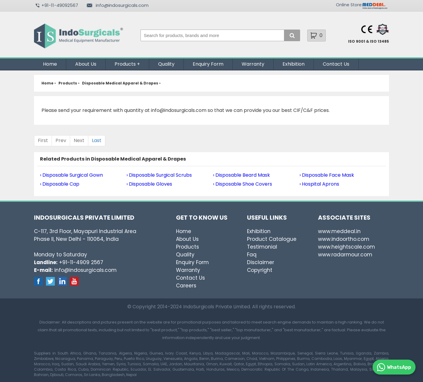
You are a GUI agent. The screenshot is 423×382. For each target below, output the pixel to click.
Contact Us (336, 64)
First (43, 140)
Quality (166, 64)
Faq (252, 254)
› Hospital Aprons (319, 184)
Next (79, 140)
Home (50, 64)
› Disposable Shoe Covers (242, 184)
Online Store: (349, 5)
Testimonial (262, 246)
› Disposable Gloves (149, 184)
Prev (60, 140)
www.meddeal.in (339, 231)
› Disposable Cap (59, 184)
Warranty (253, 64)
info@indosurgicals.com (122, 5)
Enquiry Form (208, 64)
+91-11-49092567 (59, 5)
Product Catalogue (272, 239)
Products (125, 64)
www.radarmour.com (345, 254)
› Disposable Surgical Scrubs (159, 175)
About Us (85, 64)
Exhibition (293, 64)
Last (96, 140)
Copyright (259, 270)
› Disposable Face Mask (327, 175)
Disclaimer (260, 262)
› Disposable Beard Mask (241, 175)
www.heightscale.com (346, 246)
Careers (186, 285)
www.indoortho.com (343, 239)
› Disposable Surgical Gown (71, 175)
